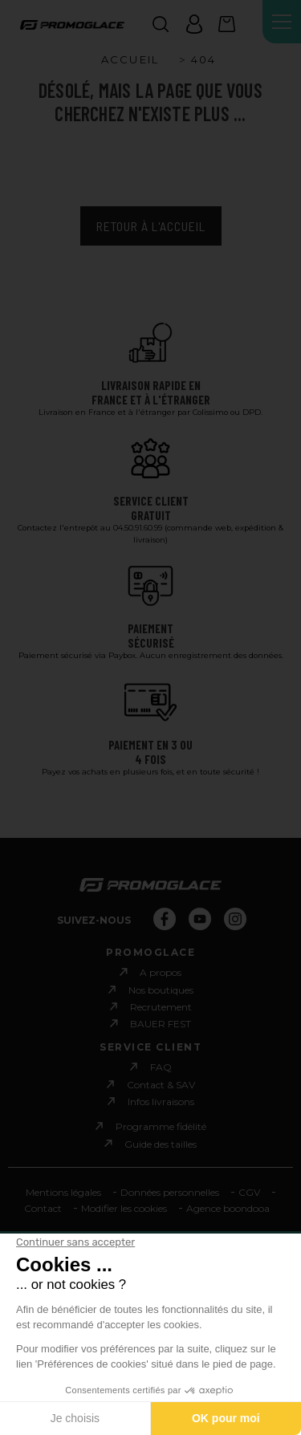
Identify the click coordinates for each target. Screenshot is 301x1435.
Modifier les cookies (124, 1208)
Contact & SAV (161, 1085)
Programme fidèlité (161, 1126)
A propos (160, 972)
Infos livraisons (161, 1102)
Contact (43, 1208)
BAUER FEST (160, 1024)
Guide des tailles (160, 1143)
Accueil (130, 59)
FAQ (161, 1067)
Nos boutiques (160, 990)
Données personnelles (169, 1192)
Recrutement (161, 1007)
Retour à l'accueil (150, 226)
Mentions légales (63, 1192)
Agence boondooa (228, 1208)
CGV (249, 1192)
